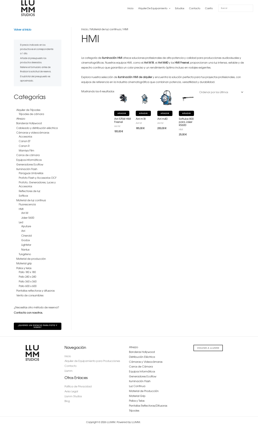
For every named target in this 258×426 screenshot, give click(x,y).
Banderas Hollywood (142, 350)
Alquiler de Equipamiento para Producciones (92, 359)
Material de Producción (144, 389)
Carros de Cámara (141, 364)
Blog (67, 399)
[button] (168, 8)
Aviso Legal (71, 389)
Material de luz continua (105, 29)
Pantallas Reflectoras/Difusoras (148, 403)
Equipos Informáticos (142, 369)
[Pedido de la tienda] (220, 91)
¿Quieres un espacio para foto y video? (37, 324)
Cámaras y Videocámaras (145, 359)
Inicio (130, 8)
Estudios (179, 8)
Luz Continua (137, 384)
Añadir (121, 113)
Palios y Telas (136, 399)
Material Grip (137, 394)
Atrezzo (133, 345)
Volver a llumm (208, 345)
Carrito (209, 8)
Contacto (194, 8)
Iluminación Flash (140, 379)
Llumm (68, 368)
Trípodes (134, 408)
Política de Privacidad (78, 384)
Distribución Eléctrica (142, 355)
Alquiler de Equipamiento (154, 8)
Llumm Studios (73, 394)
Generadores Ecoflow (142, 374)
